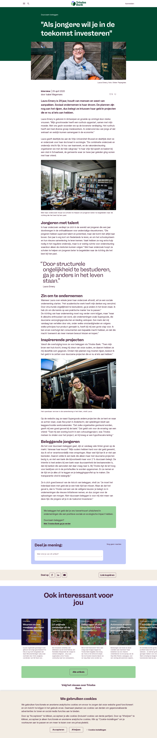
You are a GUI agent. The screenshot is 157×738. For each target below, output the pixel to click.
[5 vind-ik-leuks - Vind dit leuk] (111, 94)
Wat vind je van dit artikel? (49, 554)
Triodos (26, 708)
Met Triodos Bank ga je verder (59, 523)
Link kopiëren (107, 575)
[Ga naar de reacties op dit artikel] (115, 94)
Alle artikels (79, 672)
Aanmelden (129, 4)
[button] (154, 640)
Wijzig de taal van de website (121, 708)
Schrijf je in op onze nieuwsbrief (78, 692)
